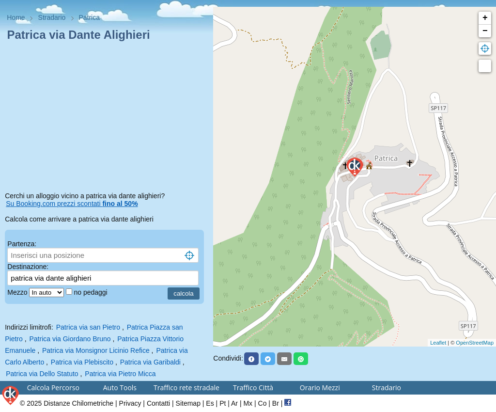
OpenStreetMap (475, 343)
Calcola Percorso (53, 387)
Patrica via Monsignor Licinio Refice (96, 350)
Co (262, 403)
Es (210, 403)
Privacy (130, 403)
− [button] (485, 31)
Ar (234, 403)
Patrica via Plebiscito (82, 362)
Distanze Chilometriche (78, 403)
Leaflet (438, 343)
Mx (247, 403)
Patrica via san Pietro (88, 327)
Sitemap (188, 403)
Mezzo (18, 292)
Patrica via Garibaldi (150, 362)
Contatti (158, 403)
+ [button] (485, 18)
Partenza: (21, 244)
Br (275, 403)
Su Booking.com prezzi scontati (72, 203)
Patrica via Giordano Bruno (69, 339)
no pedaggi (91, 292)
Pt (222, 403)
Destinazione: (27, 266)
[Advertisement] (106, 118)
